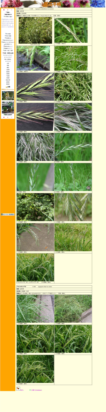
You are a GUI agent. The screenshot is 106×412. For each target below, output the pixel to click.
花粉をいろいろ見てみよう (7, 42)
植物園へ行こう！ (7, 48)
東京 (8, 67)
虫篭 (8, 87)
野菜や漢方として (7, 46)
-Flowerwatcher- (7, 89)
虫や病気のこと (8, 44)
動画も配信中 (8, 114)
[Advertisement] (8, 189)
